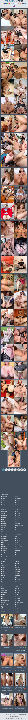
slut (16, 577)
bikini (3, 519)
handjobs (4, 592)
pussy (17, 555)
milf (16, 505)
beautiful (4, 511)
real (16, 557)
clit (2, 542)
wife (16, 609)
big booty (4, 515)
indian (3, 602)
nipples (17, 517)
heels (3, 594)
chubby (3, 538)
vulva (17, 604)
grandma (4, 584)
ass (2, 502)
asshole (4, 505)
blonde (3, 523)
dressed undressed (7, 557)
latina (3, 611)
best (3, 513)
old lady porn (19, 525)
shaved (17, 569)
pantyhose (18, 546)
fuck (3, 575)
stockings (18, 584)
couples (4, 546)
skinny (17, 575)
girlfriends (4, 579)
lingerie (17, 500)
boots (3, 530)
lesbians (18, 498)
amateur (4, 496)
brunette (4, 534)
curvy (3, 555)
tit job (17, 592)
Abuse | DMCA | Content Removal (10, 714)
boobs (3, 527)
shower (17, 571)
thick (17, 588)
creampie (4, 548)
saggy (17, 561)
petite (17, 548)
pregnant (18, 550)
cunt (3, 552)
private (17, 552)
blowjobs (4, 525)
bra (2, 532)
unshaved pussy (20, 596)
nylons (17, 523)
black (3, 521)
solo (16, 582)
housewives (5, 600)
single (17, 573)
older (17, 530)
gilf (2, 577)
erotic (3, 563)
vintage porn (19, 602)
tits (16, 594)
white (17, 607)
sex (16, 565)
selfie (17, 563)
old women (18, 527)
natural (17, 515)
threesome (18, 590)
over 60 (17, 540)
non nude (18, 519)
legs (16, 496)
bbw (3, 507)
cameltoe (4, 536)
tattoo (17, 586)
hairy (3, 588)
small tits (18, 579)
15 (22, 470)
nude (17, 521)
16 (25, 470)
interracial (4, 604)
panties (17, 544)
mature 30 (18, 534)
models (17, 509)
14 (19, 470)
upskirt (17, 598)
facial (3, 567)
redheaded (18, 559)
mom (17, 511)
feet (2, 571)
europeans (4, 565)
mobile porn (18, 507)
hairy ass (4, 590)
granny (3, 586)
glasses (3, 582)
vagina (17, 600)
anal (3, 498)
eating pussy (5, 559)
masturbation (19, 502)
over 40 (17, 536)
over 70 (17, 542)
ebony (3, 561)
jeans (3, 607)
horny (3, 596)
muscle (17, 513)
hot (2, 598)
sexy (17, 567)
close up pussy (5, 544)
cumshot (4, 550)
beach (3, 509)
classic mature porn (7, 540)
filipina (3, 573)
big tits (3, 517)
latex (3, 609)
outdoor (17, 532)
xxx (16, 611)
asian (3, 500)
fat (2, 569)
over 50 (17, 538)
